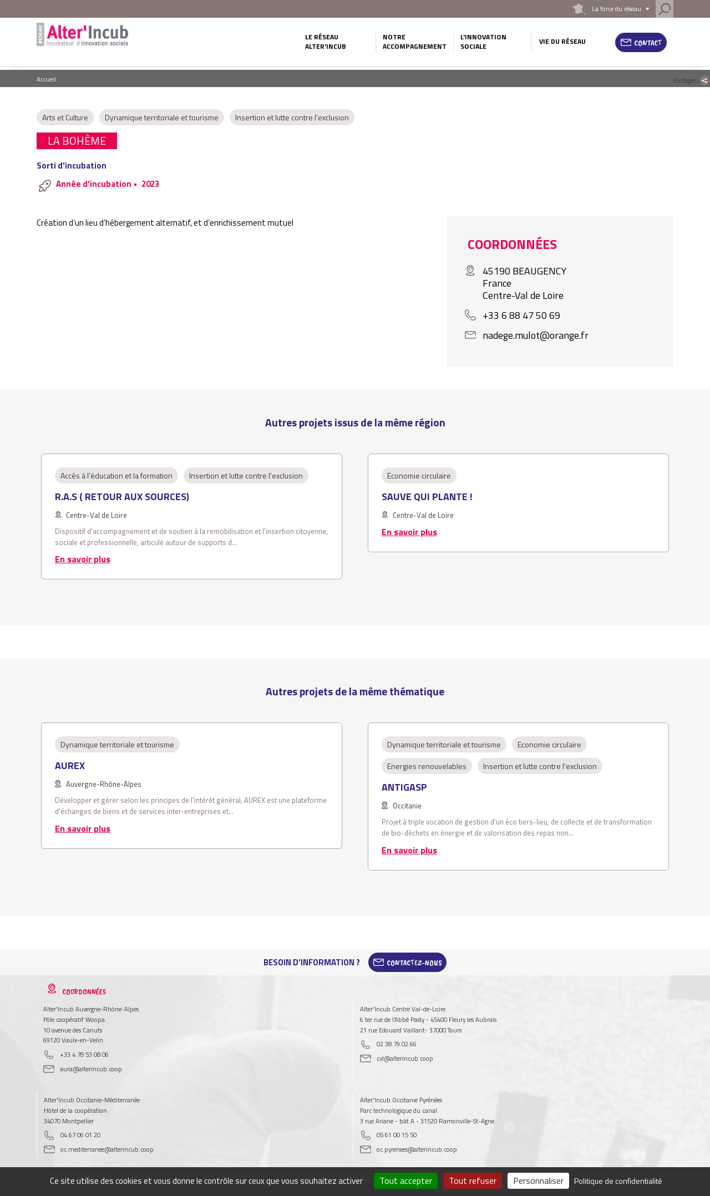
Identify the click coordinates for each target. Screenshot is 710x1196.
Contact (648, 43)
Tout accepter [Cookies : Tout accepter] (405, 1180)
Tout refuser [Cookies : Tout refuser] (472, 1180)
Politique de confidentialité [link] (618, 1181)
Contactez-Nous (414, 963)
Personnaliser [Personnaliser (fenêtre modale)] (538, 1180)
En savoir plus (82, 559)
